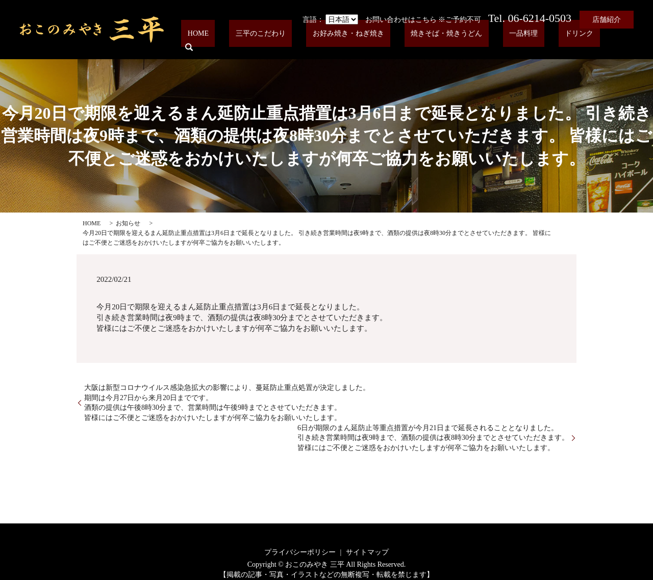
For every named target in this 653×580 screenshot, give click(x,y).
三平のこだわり (315, 41)
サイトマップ (367, 552)
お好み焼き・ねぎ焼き (389, 41)
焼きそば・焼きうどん (475, 41)
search (618, 41)
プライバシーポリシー (300, 552)
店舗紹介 (606, 19)
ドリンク (582, 41)
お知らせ (128, 223)
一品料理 (539, 41)
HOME (264, 41)
